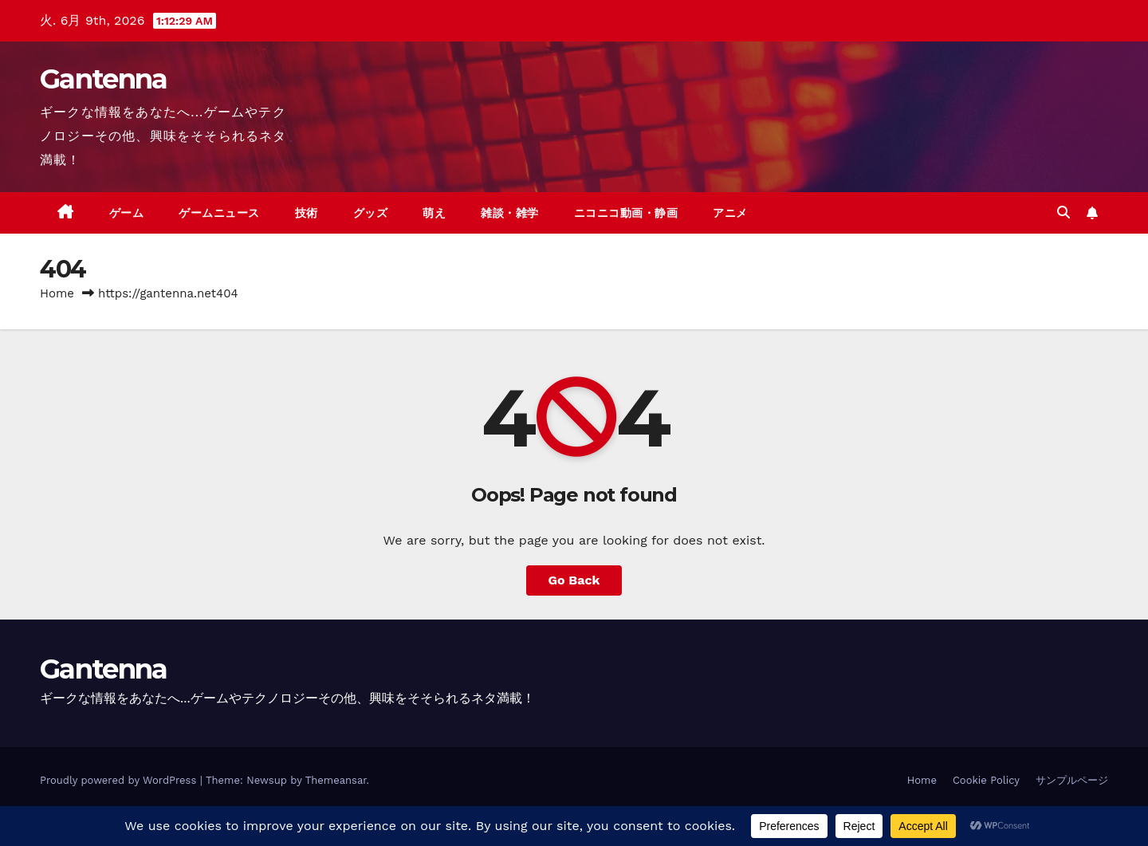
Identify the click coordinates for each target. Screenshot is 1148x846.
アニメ (730, 213)
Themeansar (336, 780)
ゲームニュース (219, 213)
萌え (434, 213)
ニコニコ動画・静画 (626, 213)
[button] (1063, 212)
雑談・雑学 (510, 213)
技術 (306, 213)
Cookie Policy (986, 780)
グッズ (370, 213)
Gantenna (103, 79)
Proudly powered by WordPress (120, 780)
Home (57, 293)
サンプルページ (1072, 780)
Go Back (574, 580)
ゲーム (126, 213)
